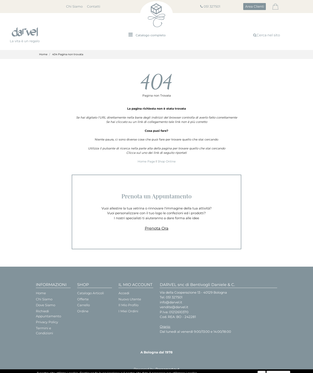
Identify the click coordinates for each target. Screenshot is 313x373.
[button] (254, 6)
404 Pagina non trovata (67, 54)
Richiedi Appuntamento (48, 313)
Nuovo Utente (129, 299)
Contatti (93, 6)
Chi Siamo (74, 6)
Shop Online (167, 161)
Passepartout (167, 369)
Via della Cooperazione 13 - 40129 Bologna (193, 292)
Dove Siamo (45, 305)
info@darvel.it (171, 302)
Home (43, 54)
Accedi (123, 293)
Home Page (147, 161)
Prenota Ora (156, 228)
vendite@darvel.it (174, 307)
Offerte (83, 299)
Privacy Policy (47, 322)
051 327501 (212, 6)
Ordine (82, 311)
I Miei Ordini (128, 311)
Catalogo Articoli (90, 293)
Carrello (83, 305)
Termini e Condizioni (44, 330)
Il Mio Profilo (128, 305)
